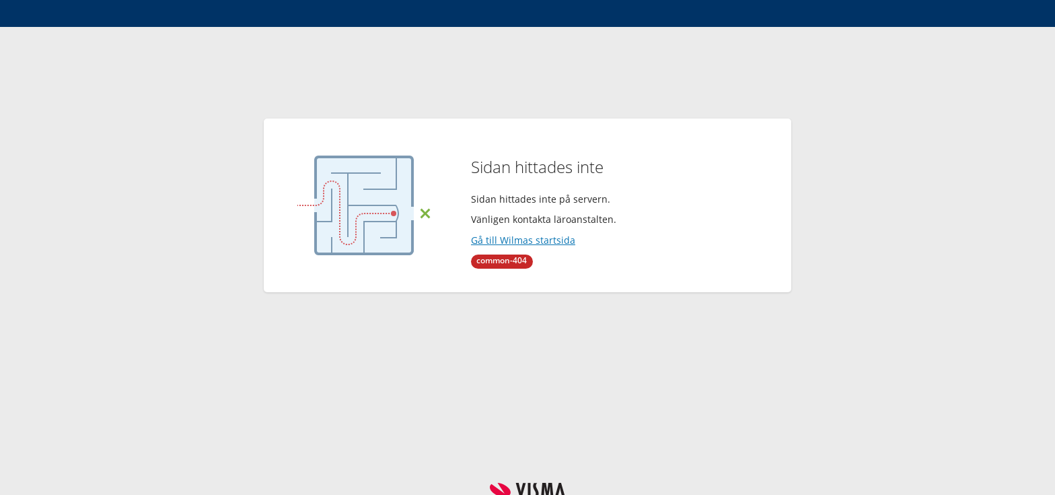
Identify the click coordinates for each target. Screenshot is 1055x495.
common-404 (501, 260)
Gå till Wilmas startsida (523, 240)
